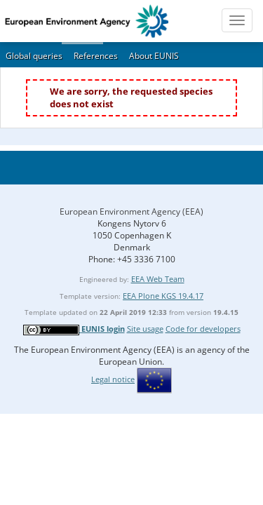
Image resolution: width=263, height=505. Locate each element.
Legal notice (113, 379)
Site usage (145, 328)
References (96, 56)
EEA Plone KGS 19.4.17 (163, 295)
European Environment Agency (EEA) (131, 211)
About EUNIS (154, 56)
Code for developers (203, 328)
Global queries (34, 56)
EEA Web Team (157, 279)
